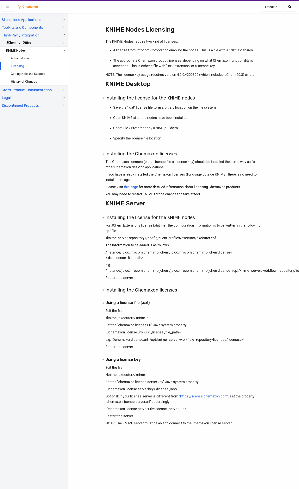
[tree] (34, 62)
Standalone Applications (21, 20)
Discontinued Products (20, 105)
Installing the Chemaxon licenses (141, 154)
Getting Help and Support (28, 74)
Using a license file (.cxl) (127, 302)
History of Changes (24, 81)
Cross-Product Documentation (27, 90)
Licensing (17, 66)
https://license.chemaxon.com (203, 396)
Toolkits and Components (22, 27)
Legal (6, 98)
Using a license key (123, 359)
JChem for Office (19, 42)
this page (131, 187)
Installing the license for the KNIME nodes (150, 98)
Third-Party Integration (20, 35)
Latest (271, 7)
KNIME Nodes (16, 50)
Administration (20, 58)
